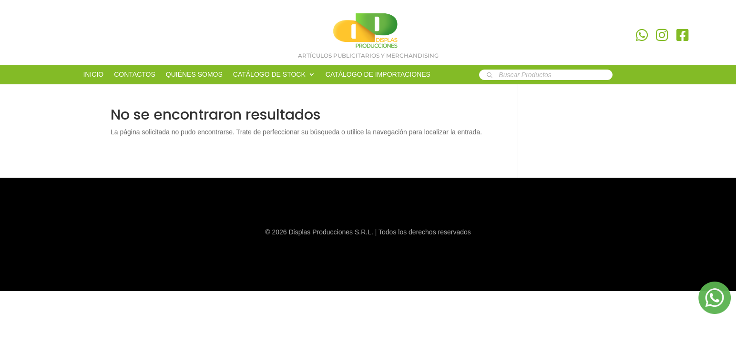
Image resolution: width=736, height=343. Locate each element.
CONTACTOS (134, 74)
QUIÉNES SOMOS (194, 74)
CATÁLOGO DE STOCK (269, 74)
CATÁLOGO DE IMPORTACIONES (378, 74)
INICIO (93, 74)
